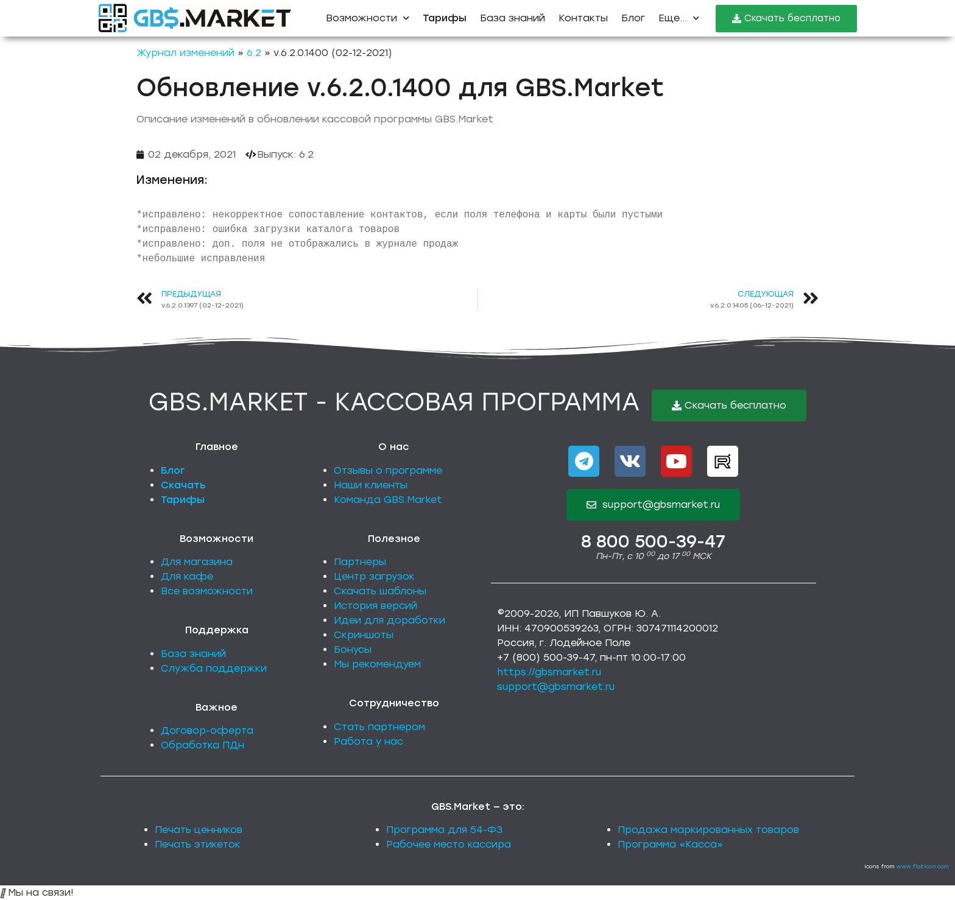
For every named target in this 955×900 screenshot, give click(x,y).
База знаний (512, 18)
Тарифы (183, 499)
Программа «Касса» (670, 844)
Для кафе (187, 576)
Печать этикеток (198, 844)
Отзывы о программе (388, 470)
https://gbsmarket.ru (549, 672)
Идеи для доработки (389, 620)
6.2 (254, 52)
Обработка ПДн (202, 745)
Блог (633, 18)
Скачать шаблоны (380, 591)
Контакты (583, 18)
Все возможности (207, 591)
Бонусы (353, 649)
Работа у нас (368, 741)
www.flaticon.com (923, 866)
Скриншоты (363, 635)
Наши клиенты (370, 485)
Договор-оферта (207, 730)
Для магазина (197, 562)
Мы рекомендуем (377, 664)
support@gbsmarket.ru (556, 686)
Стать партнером (379, 727)
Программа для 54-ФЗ (444, 829)
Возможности (367, 18)
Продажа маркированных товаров (708, 829)
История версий (375, 605)
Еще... (678, 18)
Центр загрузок (374, 576)
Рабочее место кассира (448, 844)
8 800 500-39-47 (653, 541)
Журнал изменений (185, 52)
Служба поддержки (214, 668)
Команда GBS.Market (388, 499)
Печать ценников (198, 829)
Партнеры (360, 562)
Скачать (183, 485)
